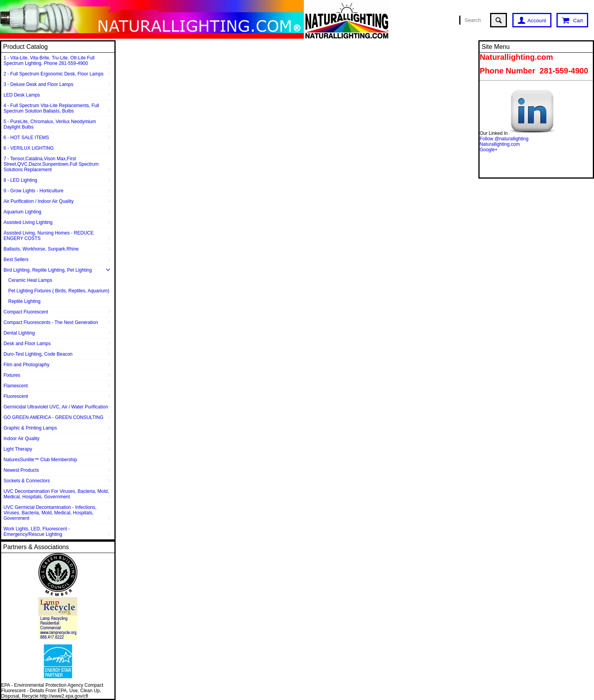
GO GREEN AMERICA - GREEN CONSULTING (53, 417)
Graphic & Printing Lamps (30, 428)
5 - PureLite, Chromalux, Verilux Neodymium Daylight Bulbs (50, 124)
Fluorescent (16, 396)
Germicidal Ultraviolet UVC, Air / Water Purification (56, 407)
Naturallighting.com (500, 144)
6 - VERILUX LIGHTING (29, 148)
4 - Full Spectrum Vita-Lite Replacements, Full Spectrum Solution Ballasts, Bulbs (51, 108)
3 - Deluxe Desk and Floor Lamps (38, 84)
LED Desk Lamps (22, 95)
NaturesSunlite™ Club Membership (40, 459)
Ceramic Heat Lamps (30, 280)
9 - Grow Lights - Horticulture (33, 190)
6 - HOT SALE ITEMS (26, 137)
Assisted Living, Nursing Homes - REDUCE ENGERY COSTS (49, 235)
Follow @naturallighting (504, 138)
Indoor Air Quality (21, 438)
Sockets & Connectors (27, 480)
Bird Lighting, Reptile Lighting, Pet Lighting (48, 270)
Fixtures (12, 375)
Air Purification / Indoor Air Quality (38, 201)
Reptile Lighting (24, 301)
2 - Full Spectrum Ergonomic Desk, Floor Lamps (53, 74)
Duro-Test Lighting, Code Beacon (38, 354)
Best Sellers (16, 259)
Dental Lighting (19, 333)
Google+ (489, 149)
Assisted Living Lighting (28, 222)
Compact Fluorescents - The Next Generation (51, 322)
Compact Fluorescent (26, 312)
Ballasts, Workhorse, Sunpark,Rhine (41, 249)
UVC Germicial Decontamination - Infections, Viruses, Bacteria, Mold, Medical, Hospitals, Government (50, 513)
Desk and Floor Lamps (27, 343)
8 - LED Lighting (20, 180)
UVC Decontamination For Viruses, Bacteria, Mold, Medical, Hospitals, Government (56, 494)
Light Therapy (18, 449)
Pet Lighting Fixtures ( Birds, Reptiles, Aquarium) (58, 291)
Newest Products (21, 470)
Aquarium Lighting (22, 212)
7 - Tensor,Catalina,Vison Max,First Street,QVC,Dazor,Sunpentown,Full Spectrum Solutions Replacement (51, 164)
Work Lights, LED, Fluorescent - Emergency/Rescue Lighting (37, 531)
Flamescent (16, 385)
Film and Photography (26, 364)
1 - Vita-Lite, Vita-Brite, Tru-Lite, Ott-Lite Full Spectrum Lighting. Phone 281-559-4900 (49, 60)
